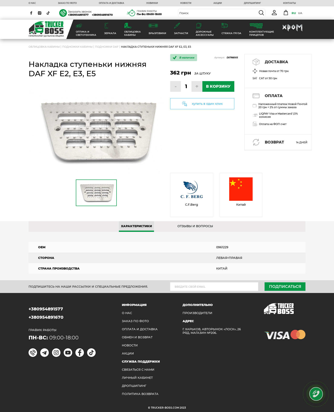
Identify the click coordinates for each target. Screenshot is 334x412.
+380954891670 (102, 14)
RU (294, 13)
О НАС (32, 3)
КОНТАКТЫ (289, 3)
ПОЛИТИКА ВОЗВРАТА (140, 394)
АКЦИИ (217, 3)
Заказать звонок (80, 11)
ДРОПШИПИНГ (252, 3)
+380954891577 (78, 14)
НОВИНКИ (152, 3)
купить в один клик (207, 104)
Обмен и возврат (137, 337)
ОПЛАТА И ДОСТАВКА (111, 3)
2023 (183, 407)
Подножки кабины (77, 46)
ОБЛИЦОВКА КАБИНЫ (44, 46)
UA (300, 13)
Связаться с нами (138, 370)
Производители (197, 313)
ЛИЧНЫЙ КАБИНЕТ (137, 378)
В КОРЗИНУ (218, 86)
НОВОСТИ (185, 3)
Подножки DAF (107, 46)
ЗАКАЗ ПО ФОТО (67, 3)
